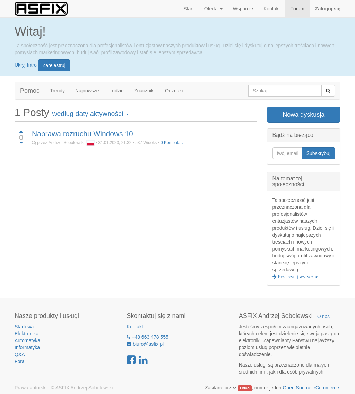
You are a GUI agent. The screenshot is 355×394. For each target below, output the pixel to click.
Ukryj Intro (26, 64)
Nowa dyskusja (303, 114)
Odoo (244, 388)
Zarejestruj (54, 65)
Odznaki (174, 90)
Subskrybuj (318, 153)
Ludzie (117, 90)
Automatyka (27, 340)
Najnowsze (87, 90)
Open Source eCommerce (311, 388)
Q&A (20, 354)
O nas (323, 316)
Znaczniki (144, 90)
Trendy (57, 90)
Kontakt (135, 326)
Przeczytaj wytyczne (297, 276)
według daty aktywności (90, 113)
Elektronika (26, 333)
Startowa (24, 326)
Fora (20, 361)
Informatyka (27, 347)
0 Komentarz (172, 142)
